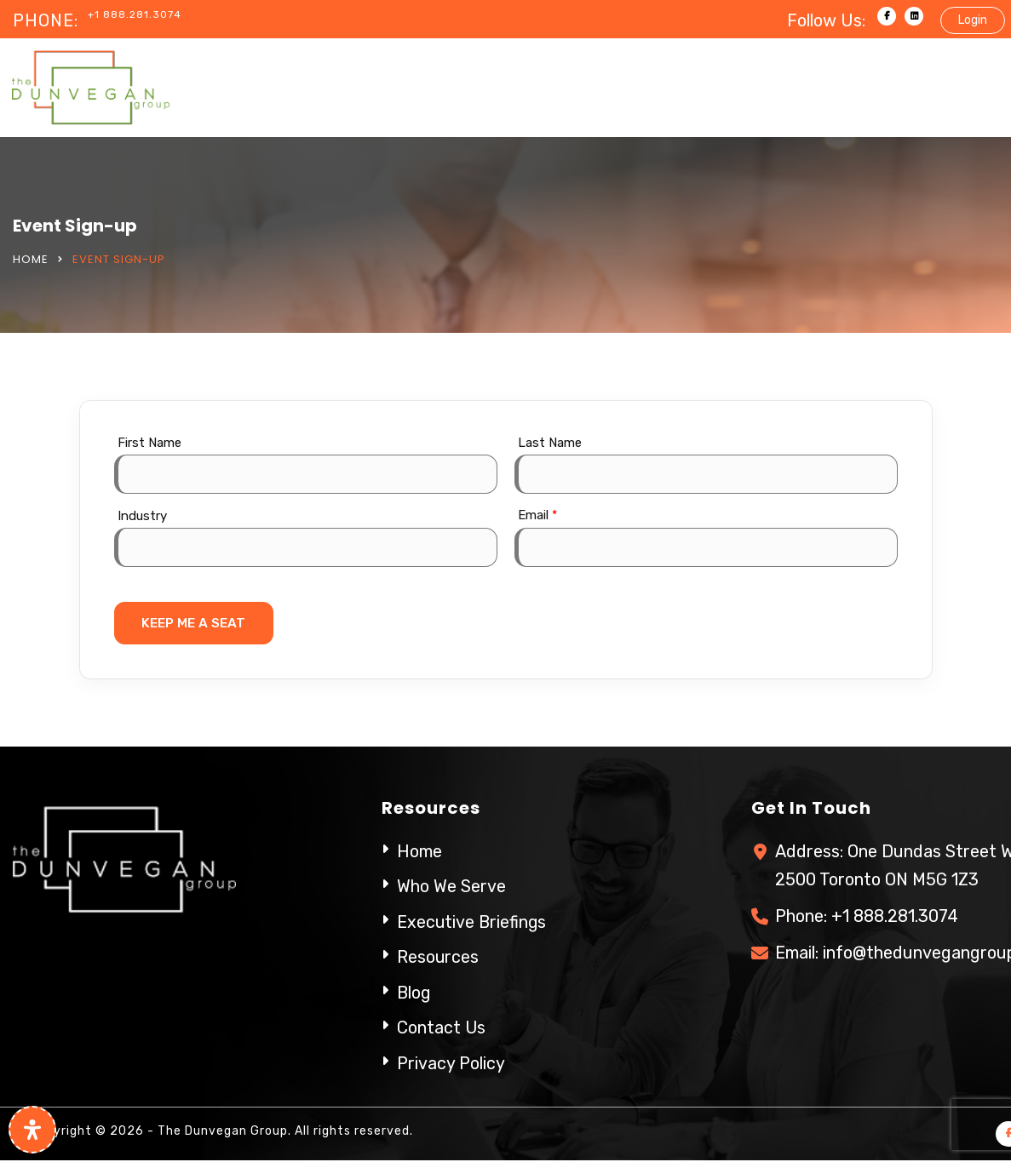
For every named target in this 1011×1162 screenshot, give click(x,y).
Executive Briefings (473, 923)
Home (31, 259)
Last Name (550, 442)
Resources (438, 957)
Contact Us (441, 1027)
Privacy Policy (451, 1062)
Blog (414, 992)
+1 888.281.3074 (134, 14)
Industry (142, 516)
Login (972, 20)
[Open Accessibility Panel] (32, 1129)
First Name (149, 442)
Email (537, 515)
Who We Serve (451, 888)
